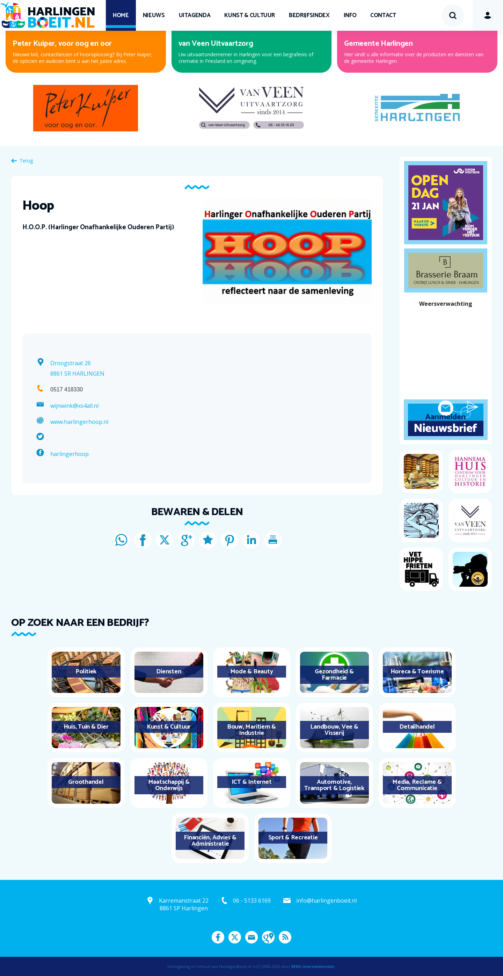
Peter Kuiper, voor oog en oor (62, 43)
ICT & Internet (252, 782)
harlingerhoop (69, 454)
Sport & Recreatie (293, 837)
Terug (26, 160)
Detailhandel (417, 727)
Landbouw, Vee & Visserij (334, 730)
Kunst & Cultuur (249, 15)
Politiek (85, 671)
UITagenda (195, 15)
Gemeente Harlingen (378, 43)
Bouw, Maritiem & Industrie (251, 730)
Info (350, 15)
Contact (383, 15)
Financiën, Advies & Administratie (210, 840)
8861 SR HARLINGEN (77, 373)
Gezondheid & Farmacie (334, 674)
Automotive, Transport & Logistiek (334, 785)
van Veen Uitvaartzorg (215, 43)
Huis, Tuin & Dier (86, 727)
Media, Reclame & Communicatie (417, 785)
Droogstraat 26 (70, 363)
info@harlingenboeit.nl (326, 900)
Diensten (168, 671)
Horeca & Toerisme (417, 671)
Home (121, 15)
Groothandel (85, 782)
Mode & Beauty (251, 671)
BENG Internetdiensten (313, 966)
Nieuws (154, 15)
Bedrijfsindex (309, 15)
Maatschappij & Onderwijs (169, 785)
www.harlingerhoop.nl (79, 422)
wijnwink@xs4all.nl (74, 406)
